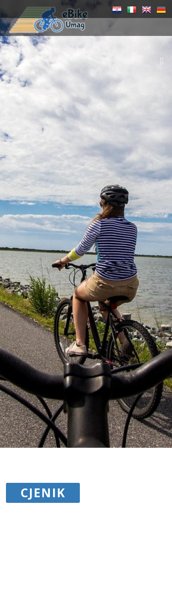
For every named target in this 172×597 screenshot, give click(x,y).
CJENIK (42, 492)
